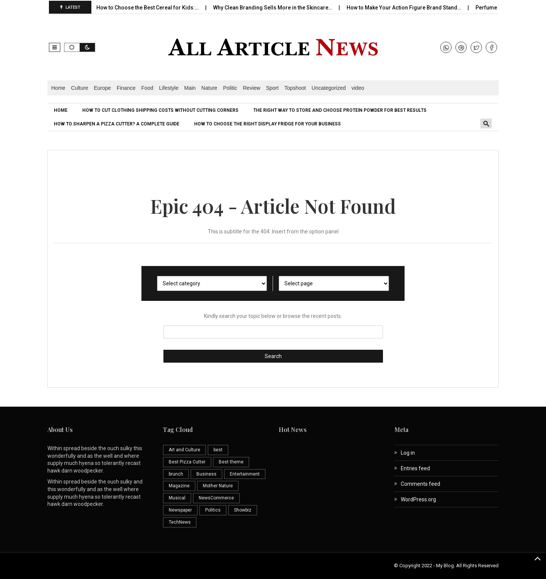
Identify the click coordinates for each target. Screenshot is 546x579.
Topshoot (295, 88)
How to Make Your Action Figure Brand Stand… (408, 8)
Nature (209, 88)
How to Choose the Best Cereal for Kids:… (152, 8)
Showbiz (242, 510)
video (357, 88)
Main (190, 88)
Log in (408, 453)
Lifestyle (168, 88)
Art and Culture (184, 449)
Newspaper (180, 510)
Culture (79, 88)
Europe (102, 88)
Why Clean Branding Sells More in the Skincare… (277, 8)
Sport (272, 88)
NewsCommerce (216, 498)
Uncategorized (329, 88)
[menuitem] (61, 110)
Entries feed (415, 468)
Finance (126, 88)
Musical (177, 498)
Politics (213, 510)
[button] (54, 47)
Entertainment (245, 474)
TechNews (180, 522)
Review (251, 88)
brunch (176, 474)
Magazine (179, 485)
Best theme (231, 462)
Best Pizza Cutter (187, 462)
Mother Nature (218, 485)
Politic (230, 88)
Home (58, 88)
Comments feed (420, 484)
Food (147, 88)
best (218, 449)
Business (206, 474)
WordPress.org (418, 499)
